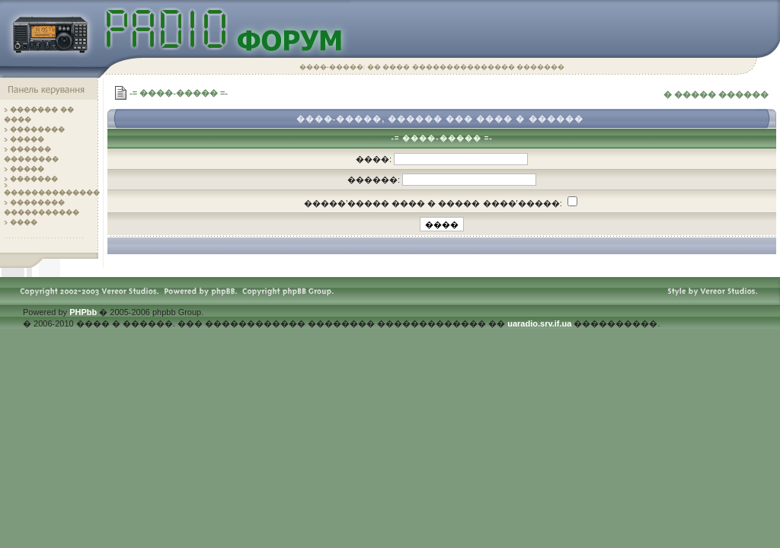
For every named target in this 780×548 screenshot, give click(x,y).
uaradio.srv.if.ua (539, 323)
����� (27, 139)
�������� (37, 129)
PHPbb (83, 312)
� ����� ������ (716, 94)
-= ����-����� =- (178, 92)
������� (34, 179)
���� (23, 222)
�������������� (52, 192)
